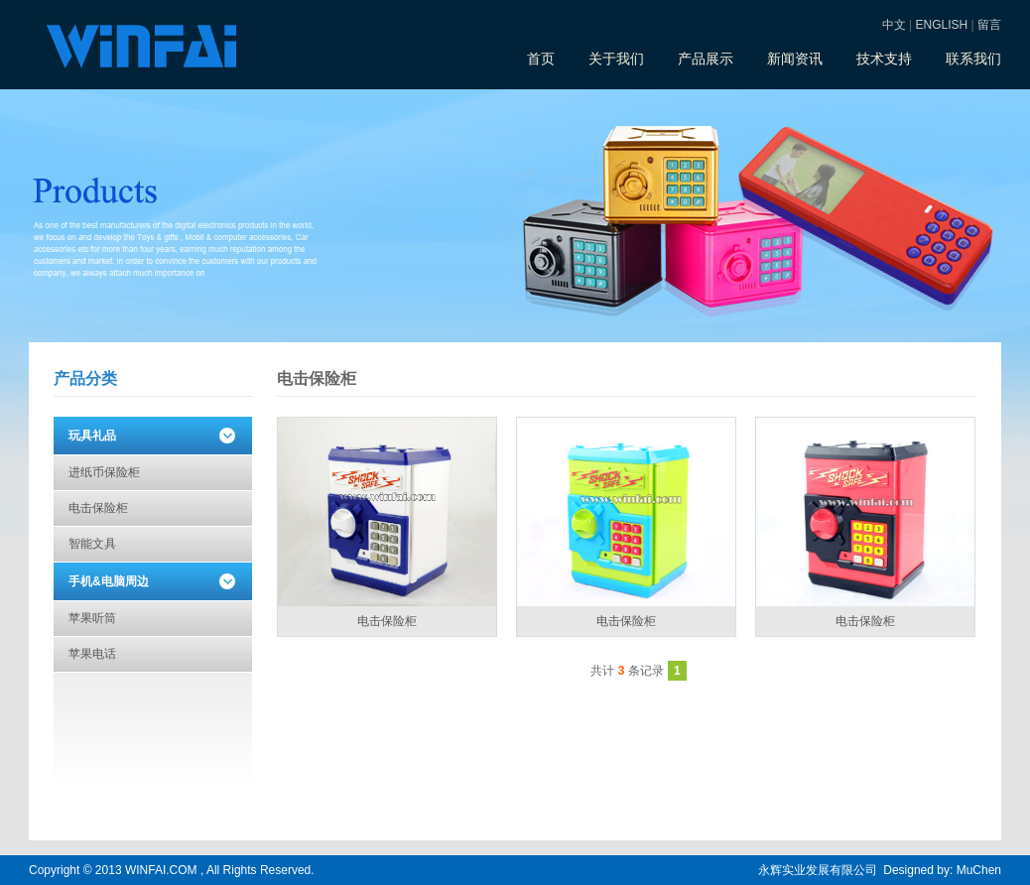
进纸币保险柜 (104, 472)
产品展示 (705, 58)
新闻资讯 (795, 58)
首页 (541, 58)
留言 (989, 25)
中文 (894, 25)
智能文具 (92, 544)
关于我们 (616, 58)
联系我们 (973, 58)
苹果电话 (92, 654)
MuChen (979, 870)
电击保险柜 (98, 508)
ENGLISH (942, 25)
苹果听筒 (92, 618)
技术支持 (884, 58)
